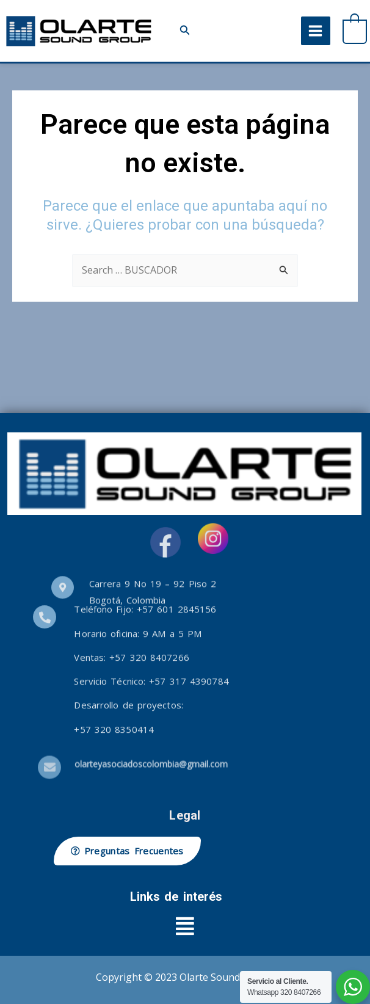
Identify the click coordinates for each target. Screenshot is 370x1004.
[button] (185, 31)
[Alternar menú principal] (315, 30)
